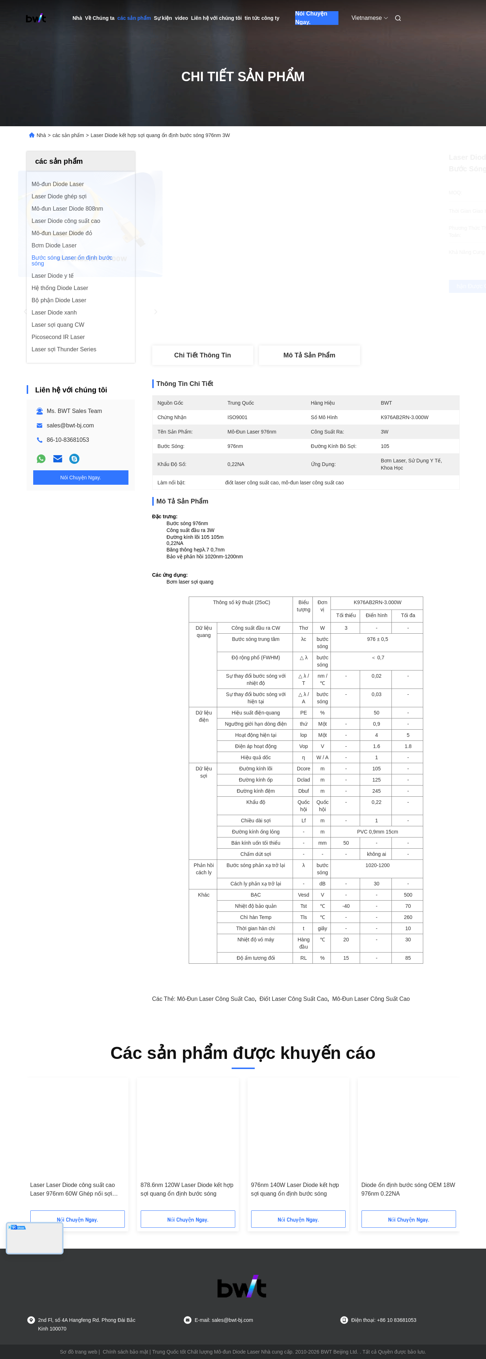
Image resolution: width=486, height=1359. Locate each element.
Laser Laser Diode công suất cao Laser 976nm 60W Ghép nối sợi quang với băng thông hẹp (72, 1190)
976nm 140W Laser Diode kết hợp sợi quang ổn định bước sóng (295, 1189)
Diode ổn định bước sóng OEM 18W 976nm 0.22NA (408, 1189)
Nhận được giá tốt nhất (348, 286)
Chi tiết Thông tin (202, 355)
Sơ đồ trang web (78, 1352)
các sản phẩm (134, 18)
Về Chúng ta (99, 18)
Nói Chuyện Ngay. (311, 18)
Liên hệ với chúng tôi (216, 18)
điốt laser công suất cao (293, 999)
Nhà (77, 18)
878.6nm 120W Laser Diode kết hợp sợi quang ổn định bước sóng (187, 1189)
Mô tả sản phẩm (310, 355)
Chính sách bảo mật (125, 1352)
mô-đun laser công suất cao (216, 999)
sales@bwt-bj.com (70, 425)
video (181, 18)
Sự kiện (163, 18)
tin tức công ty (262, 18)
